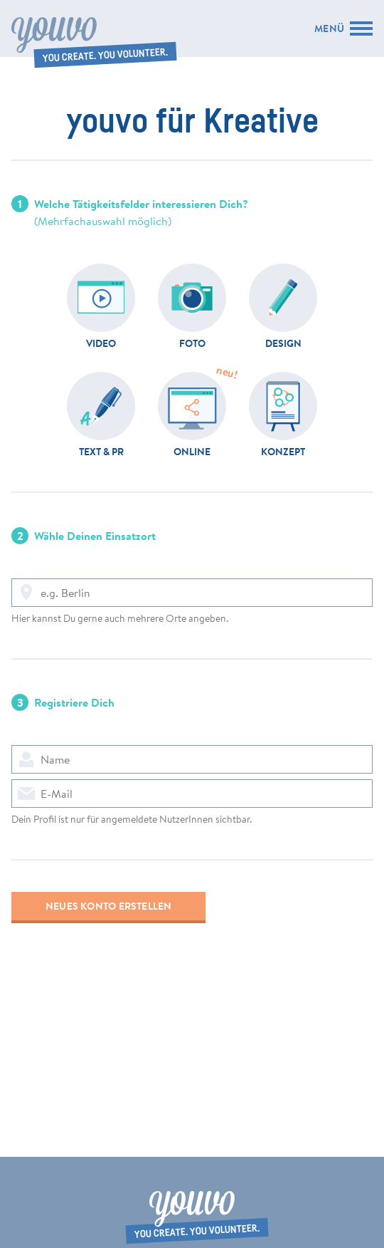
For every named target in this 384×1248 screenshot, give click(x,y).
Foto (192, 342)
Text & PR (101, 450)
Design (283, 342)
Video (101, 342)
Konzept (283, 450)
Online (192, 450)
